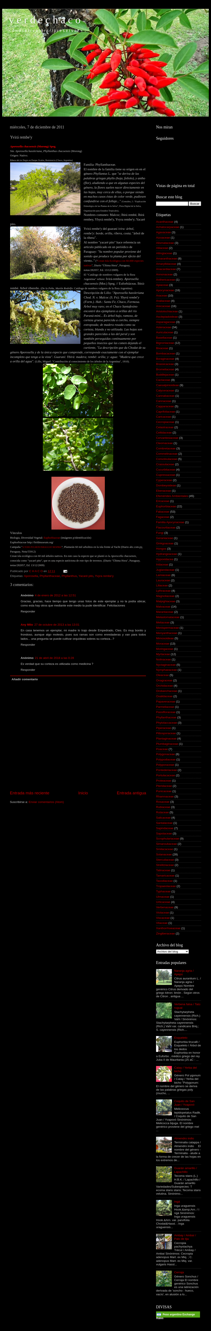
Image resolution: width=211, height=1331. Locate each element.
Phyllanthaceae (50, 576)
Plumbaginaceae (167, 743)
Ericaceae (162, 501)
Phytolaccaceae (166, 722)
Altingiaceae (164, 253)
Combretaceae (166, 448)
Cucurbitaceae (165, 469)
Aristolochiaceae (167, 311)
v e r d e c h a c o (45, 20)
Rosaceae (162, 801)
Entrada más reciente (29, 793)
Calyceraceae (165, 390)
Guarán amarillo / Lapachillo (185, 1169)
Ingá (177, 1201)
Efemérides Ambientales (172, 496)
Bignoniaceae (165, 343)
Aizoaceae (163, 237)
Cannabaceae (165, 395)
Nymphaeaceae (166, 669)
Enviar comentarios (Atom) (46, 802)
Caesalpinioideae (167, 385)
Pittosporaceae (166, 733)
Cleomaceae (164, 443)
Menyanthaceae (166, 633)
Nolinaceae (163, 659)
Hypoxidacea (164, 559)
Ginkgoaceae (165, 543)
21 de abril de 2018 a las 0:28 (54, 658)
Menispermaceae (167, 627)
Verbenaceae (165, 907)
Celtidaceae (164, 432)
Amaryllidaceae (166, 263)
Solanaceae (164, 854)
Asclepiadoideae (167, 316)
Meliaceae (163, 622)
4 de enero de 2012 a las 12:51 (55, 595)
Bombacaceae (165, 353)
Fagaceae (162, 517)
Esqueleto (180, 1037)
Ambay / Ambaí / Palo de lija (185, 1237)
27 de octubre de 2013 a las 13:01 (56, 624)
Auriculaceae (164, 332)
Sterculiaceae (165, 859)
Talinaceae (163, 870)
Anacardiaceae (166, 269)
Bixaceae (162, 348)
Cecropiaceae (165, 422)
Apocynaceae (165, 290)
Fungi (160, 532)
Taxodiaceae (164, 880)
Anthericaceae (165, 279)
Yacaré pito (85, 576)
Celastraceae (165, 427)
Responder (28, 611)
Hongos (161, 548)
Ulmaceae (162, 896)
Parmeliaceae (165, 706)
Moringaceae (164, 649)
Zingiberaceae (165, 933)
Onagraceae (164, 680)
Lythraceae (163, 590)
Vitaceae (161, 923)
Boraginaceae (165, 358)
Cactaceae (163, 380)
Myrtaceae (163, 654)
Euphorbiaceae (166, 506)
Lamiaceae (163, 575)
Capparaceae (165, 406)
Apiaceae (162, 285)
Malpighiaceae (165, 601)
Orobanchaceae (166, 691)
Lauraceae (163, 580)
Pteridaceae (164, 786)
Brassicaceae (165, 364)
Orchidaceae (164, 685)
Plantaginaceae (166, 738)
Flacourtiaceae (166, 527)
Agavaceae (163, 232)
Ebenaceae (163, 490)
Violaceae (162, 912)
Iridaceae (162, 564)
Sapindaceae (164, 828)
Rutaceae (162, 812)
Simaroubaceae (166, 843)
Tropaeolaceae (166, 886)
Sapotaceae (164, 833)
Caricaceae (163, 416)
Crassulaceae (165, 464)
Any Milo (27, 624)
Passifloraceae (166, 712)
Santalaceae (164, 823)
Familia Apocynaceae (170, 522)
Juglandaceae (165, 569)
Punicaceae (164, 791)
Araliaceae (163, 300)
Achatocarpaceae (167, 227)
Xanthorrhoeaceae (168, 928)
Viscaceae (163, 917)
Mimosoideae (165, 638)
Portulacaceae (165, 775)
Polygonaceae (165, 754)
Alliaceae (162, 248)
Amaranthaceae (166, 258)
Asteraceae (163, 327)
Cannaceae (163, 401)
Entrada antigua (131, 793)
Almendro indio (184, 1138)
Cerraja (179, 1272)
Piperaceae (163, 728)
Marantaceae (164, 612)
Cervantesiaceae (167, 437)
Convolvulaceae (166, 459)
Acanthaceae (164, 221)
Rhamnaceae (165, 796)
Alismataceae (165, 243)
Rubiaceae (163, 807)
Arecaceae (163, 306)
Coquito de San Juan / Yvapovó (184, 1102)
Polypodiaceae (166, 759)
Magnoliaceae (165, 596)
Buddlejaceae (165, 374)
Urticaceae (163, 902)
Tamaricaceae (165, 875)
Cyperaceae (164, 480)
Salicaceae (163, 817)
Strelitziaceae (165, 865)
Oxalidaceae (164, 696)
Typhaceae (163, 891)
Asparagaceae (165, 322)
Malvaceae (163, 606)
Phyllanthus (69, 576)
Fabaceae (162, 511)
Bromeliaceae (165, 369)
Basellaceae (164, 337)
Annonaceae (164, 274)
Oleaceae (162, 675)
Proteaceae (163, 780)
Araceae (161, 295)
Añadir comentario (25, 679)
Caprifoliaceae (165, 411)
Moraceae (162, 643)
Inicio (83, 793)
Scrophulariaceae (167, 838)
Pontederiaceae (166, 770)
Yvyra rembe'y (104, 576)
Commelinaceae (167, 453)
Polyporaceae (165, 764)
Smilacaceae (164, 849)
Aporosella (31, 576)
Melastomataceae (168, 617)
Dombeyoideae (166, 485)
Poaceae (162, 749)
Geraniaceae (164, 538)
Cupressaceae (165, 474)
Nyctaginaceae (166, 664)
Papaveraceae (165, 701)
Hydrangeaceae (166, 554)
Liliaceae (162, 585)
